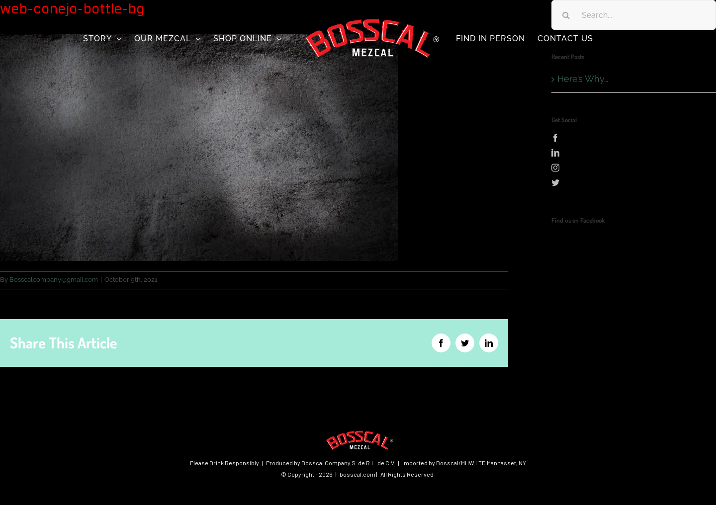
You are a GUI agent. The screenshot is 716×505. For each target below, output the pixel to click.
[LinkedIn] (633, 153)
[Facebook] (633, 138)
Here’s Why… (582, 79)
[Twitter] (633, 182)
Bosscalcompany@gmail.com (53, 279)
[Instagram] (633, 167)
